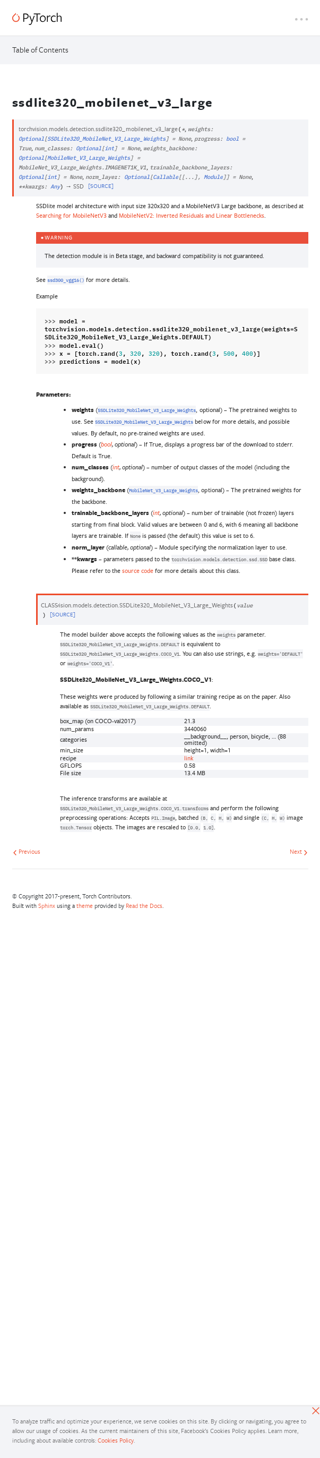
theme (84, 906)
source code (137, 570)
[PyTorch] (37, 19)
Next (299, 851)
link (188, 758)
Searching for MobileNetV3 (71, 215)
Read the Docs (144, 906)
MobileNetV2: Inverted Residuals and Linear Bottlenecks (192, 215)
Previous (26, 851)
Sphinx (46, 906)
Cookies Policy (116, 1440)
